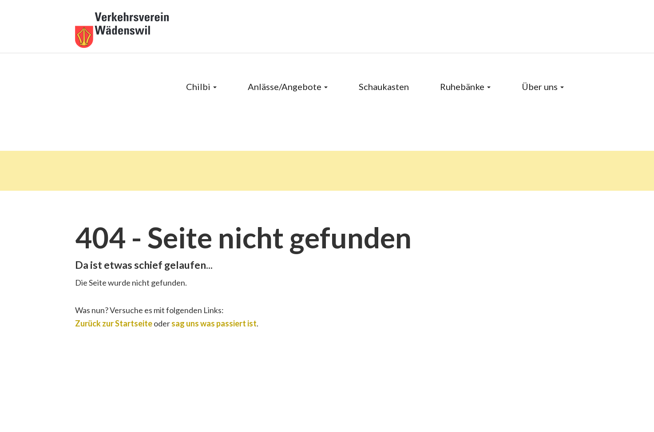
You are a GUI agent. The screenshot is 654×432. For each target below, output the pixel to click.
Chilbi (201, 86)
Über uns (543, 86)
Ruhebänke (465, 86)
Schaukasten (384, 86)
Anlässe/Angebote (288, 86)
